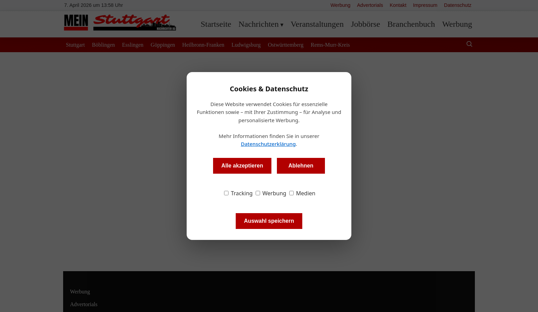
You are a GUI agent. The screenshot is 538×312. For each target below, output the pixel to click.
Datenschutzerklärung (268, 143)
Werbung (271, 193)
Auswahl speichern (269, 221)
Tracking (238, 193)
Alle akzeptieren (242, 166)
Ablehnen (300, 166)
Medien (302, 193)
